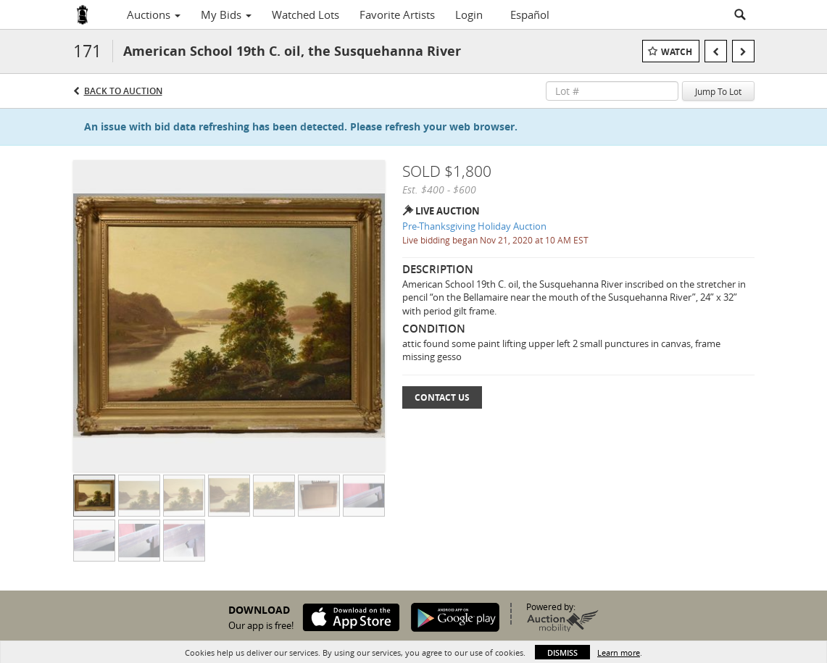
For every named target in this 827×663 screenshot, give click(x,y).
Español (529, 14)
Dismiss (562, 652)
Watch (676, 52)
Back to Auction (123, 91)
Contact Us (442, 397)
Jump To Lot (718, 91)
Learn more (618, 652)
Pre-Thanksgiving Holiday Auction (474, 226)
